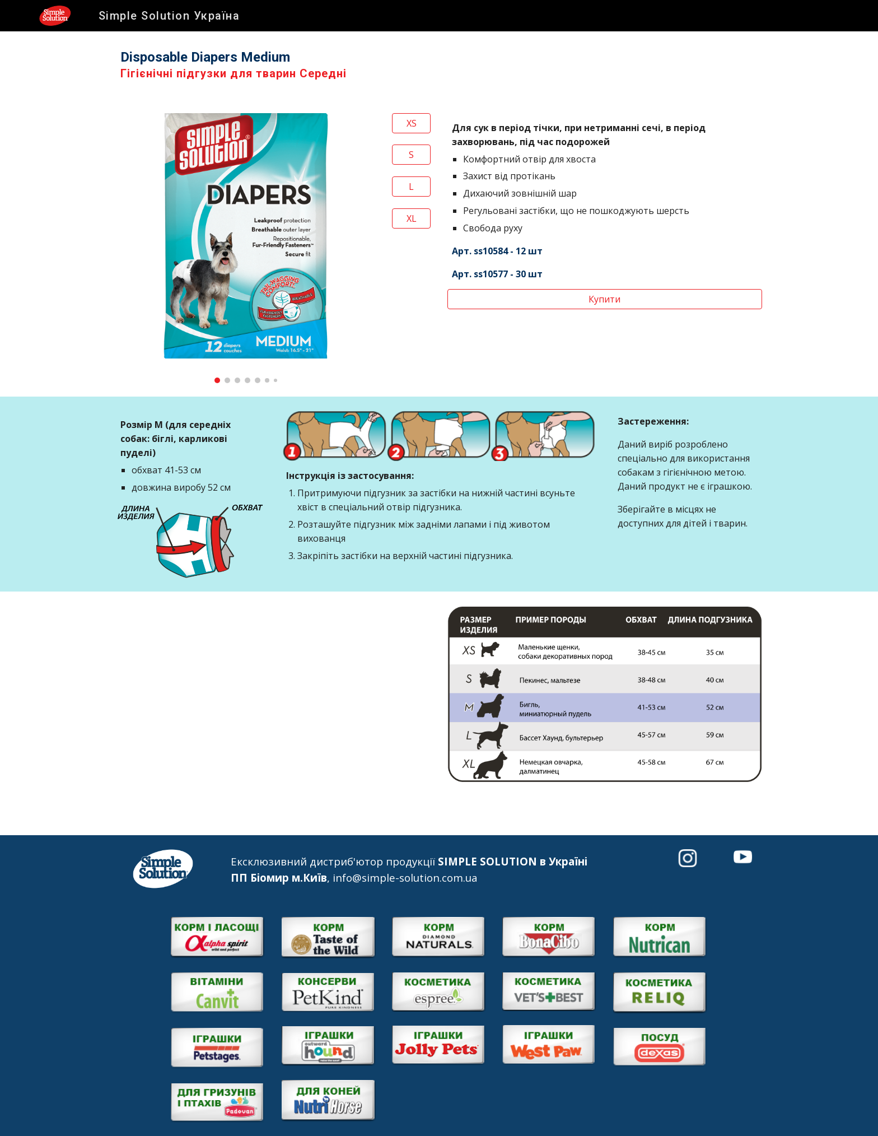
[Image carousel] (246, 248)
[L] (411, 186)
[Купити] (605, 299)
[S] (411, 154)
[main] (439, 65)
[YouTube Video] (273, 694)
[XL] (411, 218)
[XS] (411, 123)
